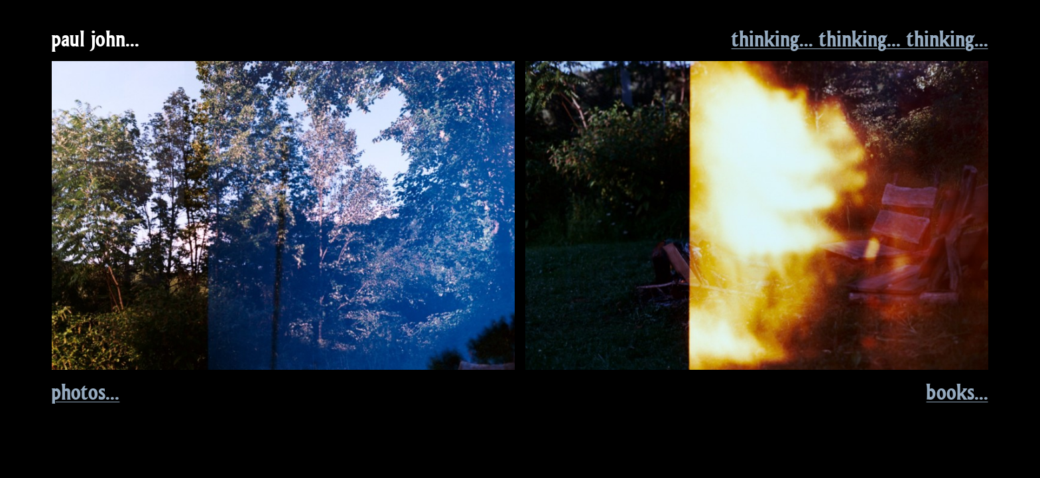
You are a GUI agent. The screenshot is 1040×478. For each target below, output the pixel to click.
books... (957, 391)
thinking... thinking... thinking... (860, 38)
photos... (85, 391)
